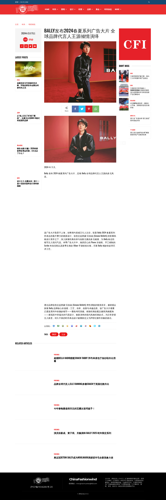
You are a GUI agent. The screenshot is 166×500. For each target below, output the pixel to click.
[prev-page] (120, 143)
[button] (149, 2)
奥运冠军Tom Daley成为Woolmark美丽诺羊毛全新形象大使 (83, 457)
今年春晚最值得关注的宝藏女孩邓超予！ (74, 408)
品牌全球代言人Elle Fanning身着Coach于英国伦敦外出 (81, 384)
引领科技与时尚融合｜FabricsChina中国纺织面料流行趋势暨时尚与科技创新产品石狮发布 (139, 91)
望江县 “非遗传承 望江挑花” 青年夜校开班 (140, 119)
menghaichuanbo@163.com (86, 483)
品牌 (18, 112)
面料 (18, 178)
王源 (63, 334)
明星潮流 (32, 24)
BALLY (54, 334)
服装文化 (132, 115)
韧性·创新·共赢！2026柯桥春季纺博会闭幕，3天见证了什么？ (27, 151)
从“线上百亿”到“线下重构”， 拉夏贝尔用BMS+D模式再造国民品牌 (28, 118)
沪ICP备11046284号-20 (41, 487)
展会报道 (19, 145)
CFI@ (31, 39)
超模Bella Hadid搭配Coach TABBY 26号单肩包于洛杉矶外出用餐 (85, 359)
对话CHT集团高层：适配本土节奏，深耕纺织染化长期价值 (139, 105)
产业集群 (132, 130)
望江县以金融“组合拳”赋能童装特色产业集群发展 (139, 133)
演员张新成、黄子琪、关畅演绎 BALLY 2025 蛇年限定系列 (82, 433)
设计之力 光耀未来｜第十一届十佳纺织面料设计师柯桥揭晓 (28, 183)
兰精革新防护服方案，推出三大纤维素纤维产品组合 (139, 77)
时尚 (23, 24)
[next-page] (124, 143)
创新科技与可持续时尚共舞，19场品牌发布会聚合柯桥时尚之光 (28, 85)
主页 (17, 24)
